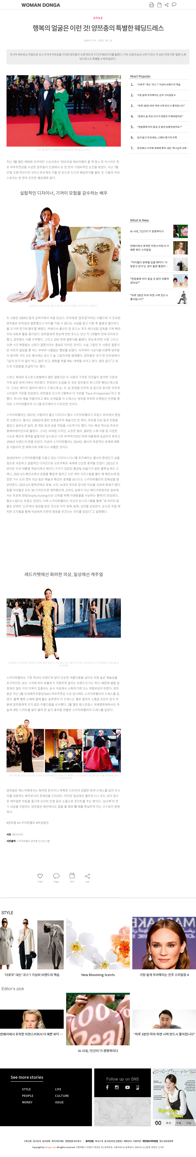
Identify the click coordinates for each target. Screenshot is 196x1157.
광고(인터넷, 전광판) (113, 1141)
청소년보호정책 (166, 1141)
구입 (188, 1123)
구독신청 (28, 1141)
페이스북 (107, 1087)
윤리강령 (46, 1141)
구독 (178, 1123)
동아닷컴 (89, 1141)
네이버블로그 (137, 1087)
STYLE (98, 18)
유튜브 (127, 1087)
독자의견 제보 (58, 1141)
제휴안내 (127, 1141)
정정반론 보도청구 (73, 1141)
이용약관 (137, 1141)
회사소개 (99, 1141)
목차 (168, 1123)
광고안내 (37, 1141)
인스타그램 (117, 1087)
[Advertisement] (56, 540)
